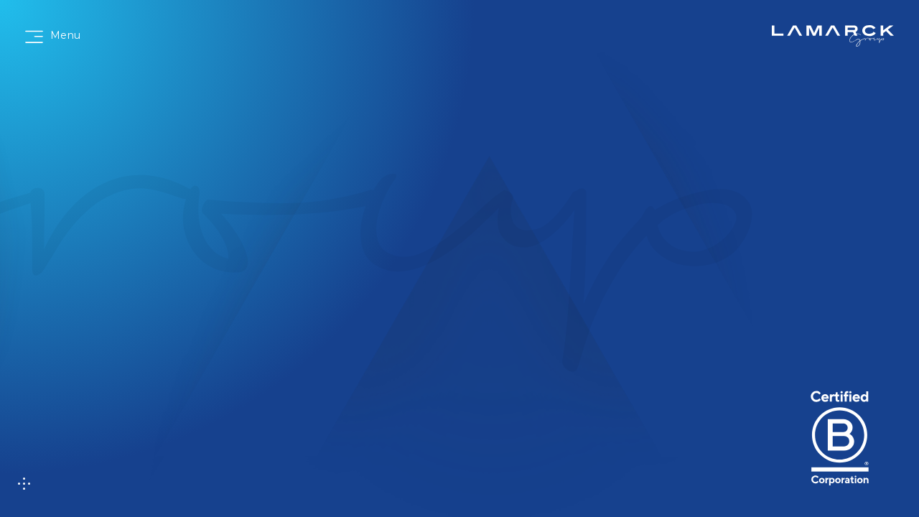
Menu (65, 35)
